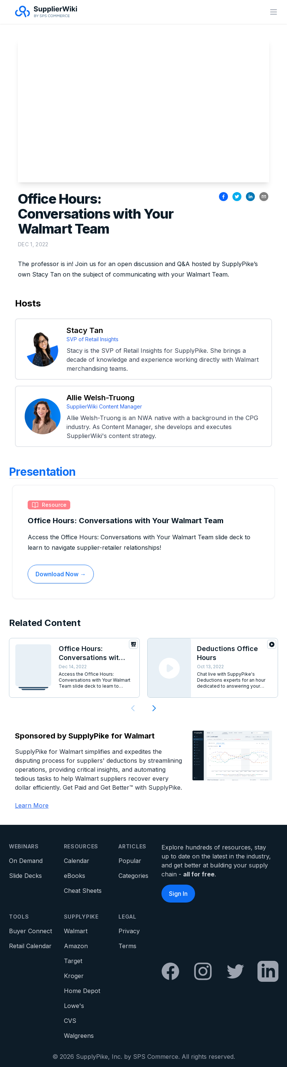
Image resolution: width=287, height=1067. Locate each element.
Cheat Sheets (83, 890)
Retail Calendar (30, 946)
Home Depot (82, 990)
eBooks (74, 875)
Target (73, 961)
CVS (70, 1020)
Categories (133, 875)
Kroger (74, 976)
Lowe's (74, 1005)
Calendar (76, 860)
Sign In (178, 893)
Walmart (75, 931)
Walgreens (79, 1035)
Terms (127, 946)
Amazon (76, 946)
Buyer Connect (30, 931)
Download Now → (61, 574)
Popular (129, 860)
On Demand (26, 860)
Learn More (32, 805)
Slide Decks (25, 875)
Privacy (129, 931)
